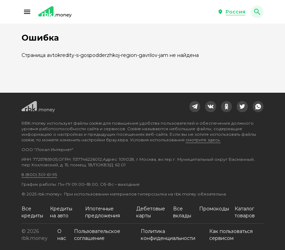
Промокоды (214, 209)
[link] (195, 106)
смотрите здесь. (203, 139)
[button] (27, 11)
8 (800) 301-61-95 (39, 174)
